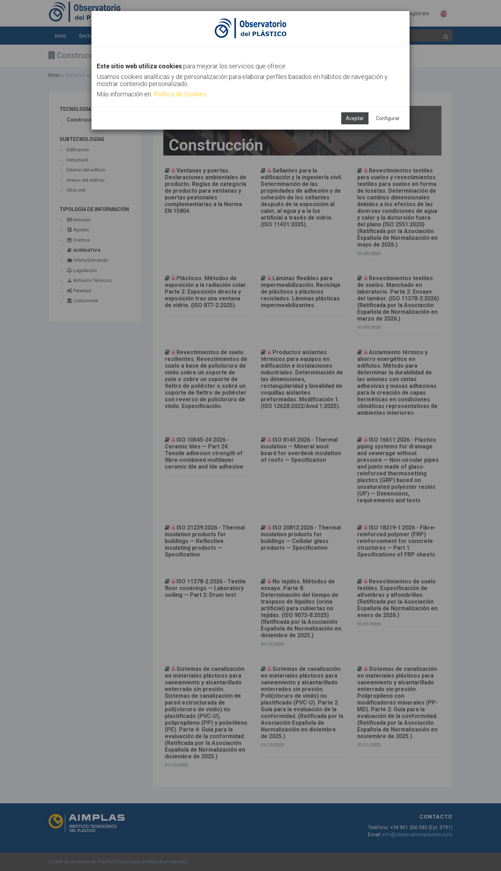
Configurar (388, 118)
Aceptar (355, 118)
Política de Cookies (179, 94)
